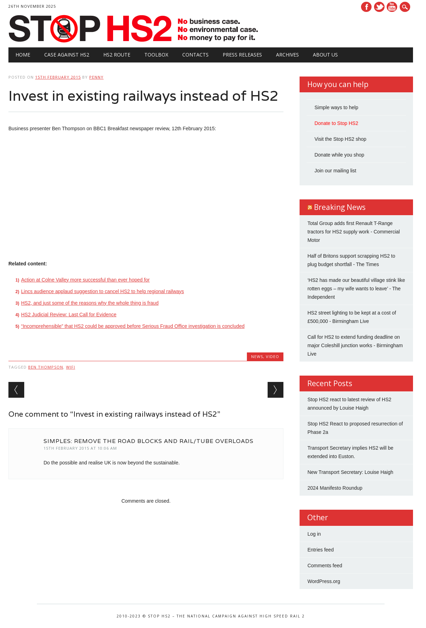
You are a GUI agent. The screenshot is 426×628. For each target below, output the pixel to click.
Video (272, 356)
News (257, 356)
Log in (314, 534)
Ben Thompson (45, 367)
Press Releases (242, 54)
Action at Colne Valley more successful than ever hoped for (85, 280)
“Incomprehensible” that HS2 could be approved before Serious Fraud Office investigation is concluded (132, 326)
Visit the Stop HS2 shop (340, 139)
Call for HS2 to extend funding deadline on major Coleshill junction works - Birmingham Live (355, 345)
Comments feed (324, 565)
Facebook (366, 7)
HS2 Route (116, 54)
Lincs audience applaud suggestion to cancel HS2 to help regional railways (102, 291)
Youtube (392, 7)
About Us (325, 54)
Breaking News (340, 207)
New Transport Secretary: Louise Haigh (350, 472)
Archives (287, 54)
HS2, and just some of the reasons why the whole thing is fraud (89, 303)
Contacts (195, 54)
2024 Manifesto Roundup (334, 488)
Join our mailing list (335, 170)
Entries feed (320, 550)
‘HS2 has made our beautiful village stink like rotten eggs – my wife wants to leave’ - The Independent (356, 288)
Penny (96, 77)
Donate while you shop (339, 155)
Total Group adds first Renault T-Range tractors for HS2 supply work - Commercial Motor (353, 231)
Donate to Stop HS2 (336, 123)
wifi (70, 367)
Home (22, 54)
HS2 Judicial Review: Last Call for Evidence (69, 314)
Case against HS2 (66, 54)
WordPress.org (323, 581)
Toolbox (156, 54)
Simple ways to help (336, 107)
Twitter (379, 7)
